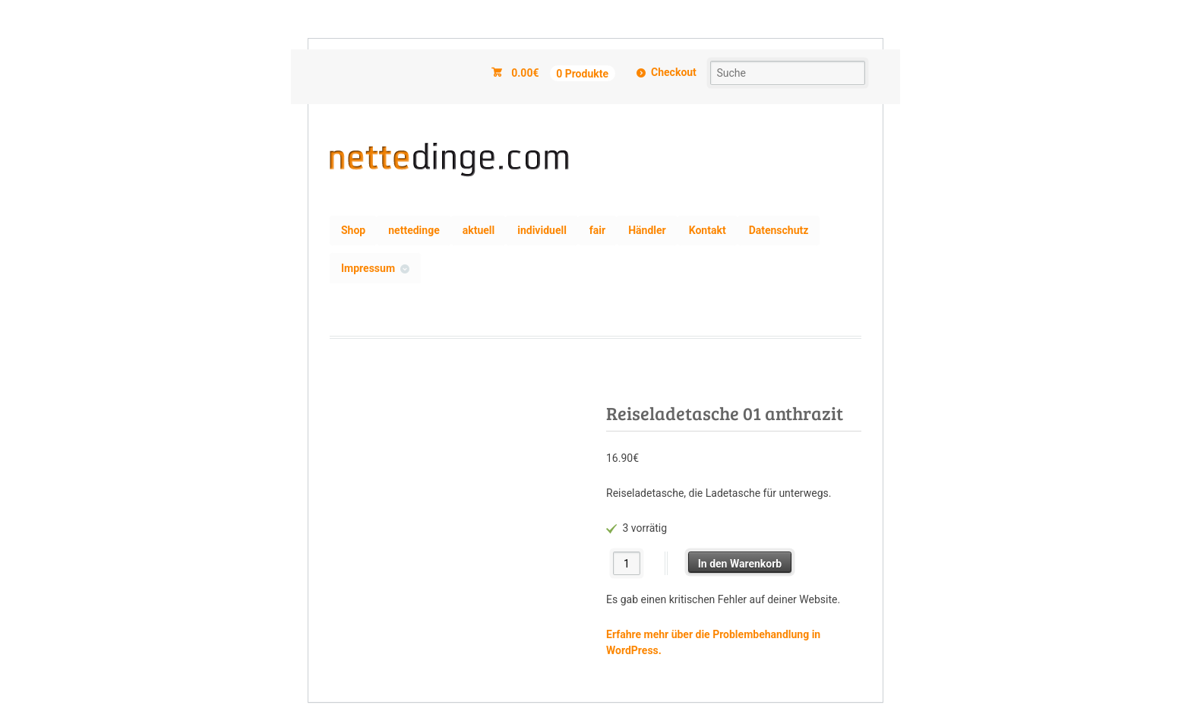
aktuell (479, 230)
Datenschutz (779, 230)
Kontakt (707, 230)
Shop (353, 230)
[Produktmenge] (627, 563)
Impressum (368, 268)
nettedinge (413, 230)
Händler (647, 230)
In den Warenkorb (740, 564)
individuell (542, 230)
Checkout (674, 72)
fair (597, 230)
